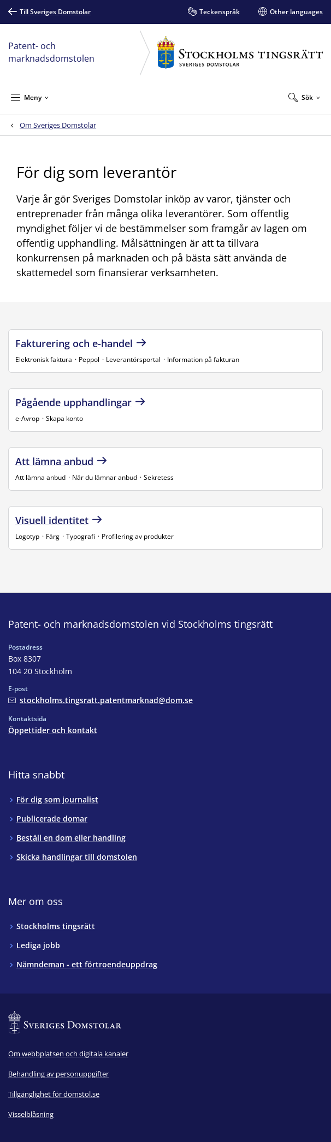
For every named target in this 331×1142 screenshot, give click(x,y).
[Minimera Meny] (30, 97)
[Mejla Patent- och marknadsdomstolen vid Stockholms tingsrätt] (100, 700)
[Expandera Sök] (304, 97)
